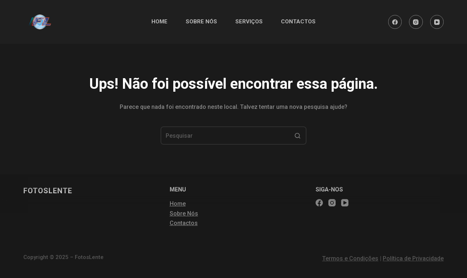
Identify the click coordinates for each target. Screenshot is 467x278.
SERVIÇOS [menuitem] (249, 21)
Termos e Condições (350, 258)
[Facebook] (395, 22)
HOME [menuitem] (159, 21)
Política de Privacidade (413, 258)
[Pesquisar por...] (233, 135)
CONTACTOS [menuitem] (298, 21)
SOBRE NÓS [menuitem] (201, 21)
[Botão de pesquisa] (297, 135)
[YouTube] (437, 22)
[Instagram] (416, 22)
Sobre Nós (184, 213)
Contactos (184, 223)
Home (178, 203)
